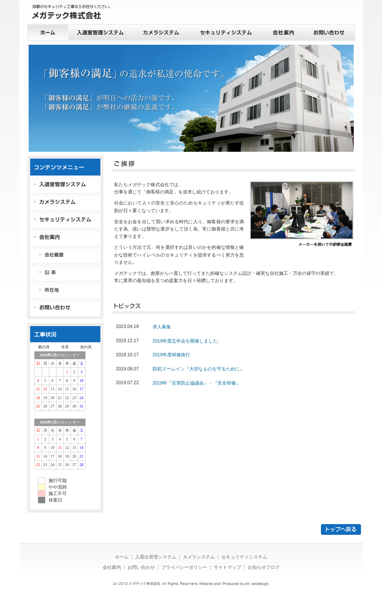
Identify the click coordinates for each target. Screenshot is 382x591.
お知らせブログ (264, 567)
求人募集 (162, 327)
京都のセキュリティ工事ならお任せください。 (71, 13)
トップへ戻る (341, 529)
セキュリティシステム (226, 32)
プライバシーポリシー (184, 567)
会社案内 (283, 32)
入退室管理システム (100, 32)
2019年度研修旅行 (171, 354)
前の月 (44, 347)
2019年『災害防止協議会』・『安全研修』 (197, 383)
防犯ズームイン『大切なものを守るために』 (198, 369)
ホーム (47, 32)
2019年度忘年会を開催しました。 (187, 341)
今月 (65, 347)
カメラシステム (161, 32)
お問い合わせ (330, 32)
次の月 (86, 347)
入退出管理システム (155, 557)
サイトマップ (227, 567)
